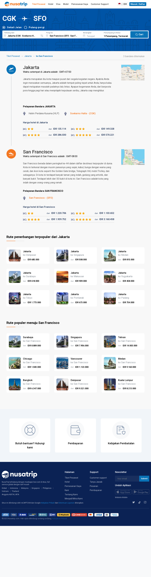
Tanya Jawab (96, 482)
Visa (58, 4)
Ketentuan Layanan (67, 503)
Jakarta (28, 56)
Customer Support (100, 4)
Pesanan (94, 486)
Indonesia (14, 488)
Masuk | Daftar (138, 4)
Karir (67, 490)
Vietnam (5, 491)
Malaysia (24, 488)
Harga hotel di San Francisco (39, 207)
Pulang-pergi (37, 27)
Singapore (36, 488)
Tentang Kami (71, 494)
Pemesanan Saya (79, 4)
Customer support (98, 478)
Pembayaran (96, 490)
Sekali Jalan (14, 27)
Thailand (15, 491)
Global (4, 488)
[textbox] (20, 34)
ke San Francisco (44, 56)
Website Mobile (121, 497)
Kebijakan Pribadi (48, 503)
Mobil (66, 4)
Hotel (50, 4)
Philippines (47, 488)
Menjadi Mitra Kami (74, 498)
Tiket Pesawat (38, 4)
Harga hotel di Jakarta (35, 122)
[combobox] (20, 34)
